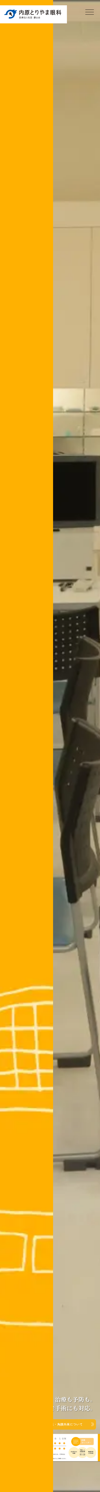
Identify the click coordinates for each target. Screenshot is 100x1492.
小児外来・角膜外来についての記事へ (57, 1424)
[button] (34, 1445)
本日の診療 (82, 1441)
